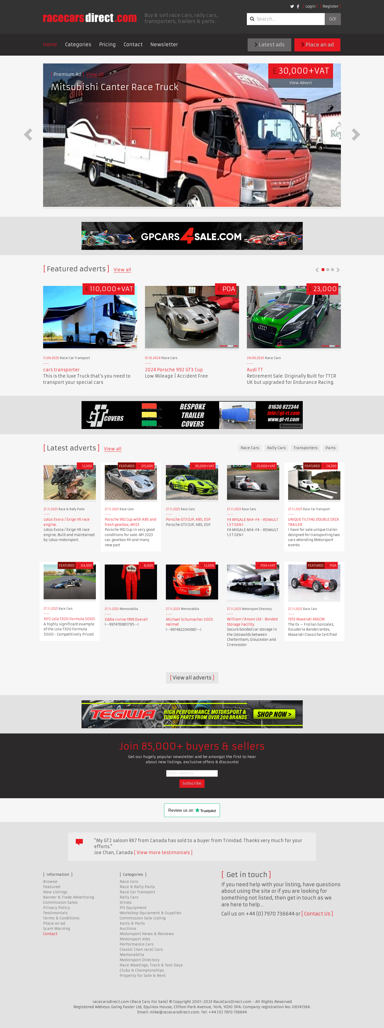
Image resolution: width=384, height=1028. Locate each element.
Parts (330, 447)
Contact (133, 45)
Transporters (306, 447)
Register (331, 6)
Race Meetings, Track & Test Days (151, 965)
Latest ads (269, 45)
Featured (51, 886)
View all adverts (192, 678)
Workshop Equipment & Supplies (150, 912)
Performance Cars (137, 944)
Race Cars (250, 447)
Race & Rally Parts (137, 886)
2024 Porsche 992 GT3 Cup (174, 369)
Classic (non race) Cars (141, 949)
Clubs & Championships (142, 970)
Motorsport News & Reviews (147, 933)
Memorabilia (132, 954)
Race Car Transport (137, 892)
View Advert (300, 82)
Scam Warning (56, 928)
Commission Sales (60, 902)
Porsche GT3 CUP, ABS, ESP (188, 519)
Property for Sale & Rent (143, 975)
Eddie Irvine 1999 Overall (126, 619)
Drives (126, 902)
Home (50, 45)
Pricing (107, 45)
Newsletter (164, 45)
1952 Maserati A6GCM (306, 619)
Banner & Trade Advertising (68, 897)
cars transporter (61, 369)
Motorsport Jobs (135, 939)
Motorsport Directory (140, 959)
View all (95, 74)
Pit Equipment (133, 907)
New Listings (55, 892)
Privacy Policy (56, 907)
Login (310, 6)
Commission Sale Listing (143, 918)
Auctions (128, 928)
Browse (50, 881)
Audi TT (255, 369)
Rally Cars (276, 447)
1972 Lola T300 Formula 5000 (69, 619)
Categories (78, 45)
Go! (332, 19)
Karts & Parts (132, 923)
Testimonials (55, 912)
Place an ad (317, 45)
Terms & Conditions (61, 918)
